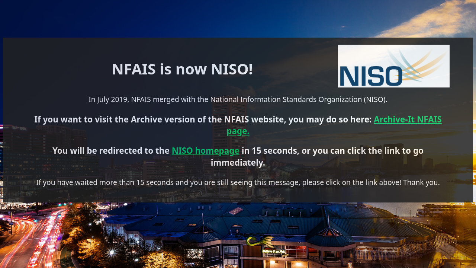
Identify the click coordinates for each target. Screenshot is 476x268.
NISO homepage (217, 139)
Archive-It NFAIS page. (128, 123)
